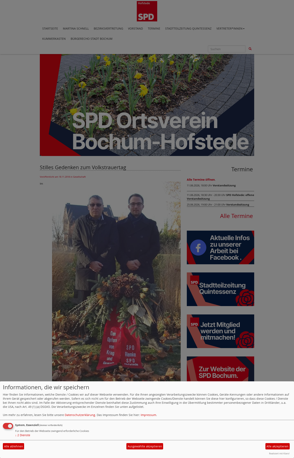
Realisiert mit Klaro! (279, 453)
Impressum (148, 415)
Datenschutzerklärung (80, 415)
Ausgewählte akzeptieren (145, 446)
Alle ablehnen (13, 446)
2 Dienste (22, 435)
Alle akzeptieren (277, 446)
